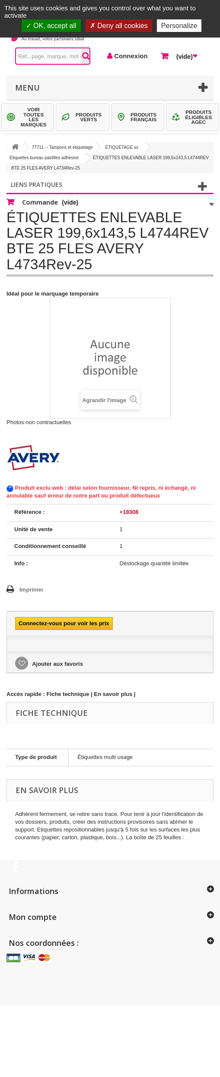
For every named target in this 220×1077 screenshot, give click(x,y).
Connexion (130, 56)
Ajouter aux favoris (57, 664)
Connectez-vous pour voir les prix (64, 623)
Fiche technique (68, 694)
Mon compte (33, 917)
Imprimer (31, 589)
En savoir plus (113, 694)
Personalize (179, 25)
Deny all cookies (119, 25)
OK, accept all (51, 25)
